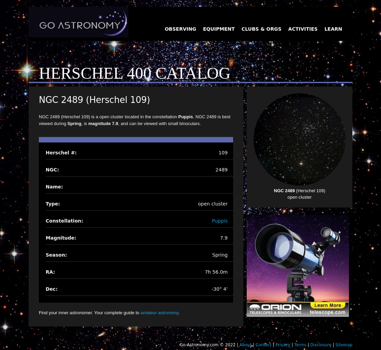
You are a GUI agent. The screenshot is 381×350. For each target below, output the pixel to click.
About (246, 345)
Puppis (220, 221)
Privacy (282, 345)
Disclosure (321, 345)
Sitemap (343, 345)
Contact (264, 345)
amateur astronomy (159, 312)
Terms (300, 345)
